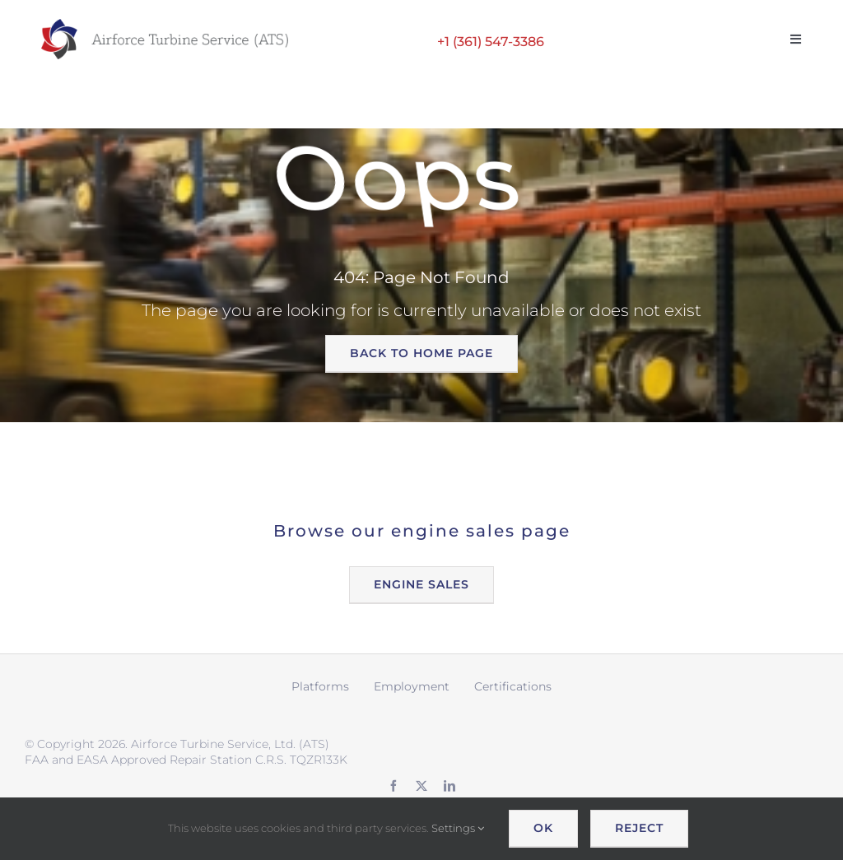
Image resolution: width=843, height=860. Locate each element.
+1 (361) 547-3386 (490, 41)
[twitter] (421, 786)
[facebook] (393, 786)
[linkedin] (449, 786)
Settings (457, 827)
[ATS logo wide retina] (164, 24)
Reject (639, 827)
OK (543, 827)
